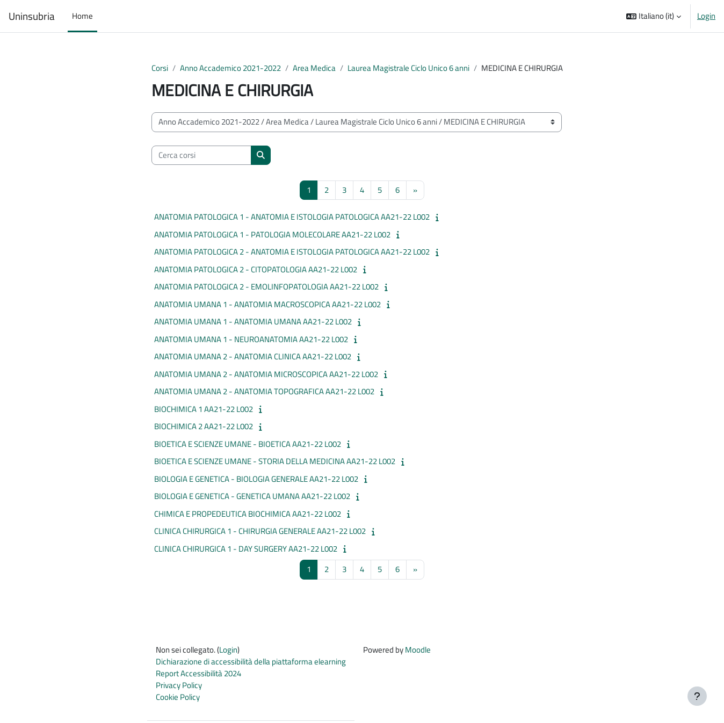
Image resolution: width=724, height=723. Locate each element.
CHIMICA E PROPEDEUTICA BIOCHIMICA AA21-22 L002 (247, 514)
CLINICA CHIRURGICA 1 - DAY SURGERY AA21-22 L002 (245, 549)
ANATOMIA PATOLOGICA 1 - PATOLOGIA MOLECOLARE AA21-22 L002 (272, 235)
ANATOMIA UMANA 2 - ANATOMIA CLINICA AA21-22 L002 (252, 357)
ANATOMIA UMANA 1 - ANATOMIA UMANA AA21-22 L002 (253, 322)
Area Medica (314, 68)
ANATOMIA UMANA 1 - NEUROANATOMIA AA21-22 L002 (251, 340)
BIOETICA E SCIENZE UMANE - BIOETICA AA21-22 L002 (247, 444)
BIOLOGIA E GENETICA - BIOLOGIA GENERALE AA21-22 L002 (256, 479)
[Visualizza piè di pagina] (697, 696)
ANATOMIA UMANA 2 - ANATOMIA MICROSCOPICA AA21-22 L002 (266, 374)
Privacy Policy (179, 687)
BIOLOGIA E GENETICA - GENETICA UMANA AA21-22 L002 (252, 496)
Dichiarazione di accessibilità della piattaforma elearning (251, 662)
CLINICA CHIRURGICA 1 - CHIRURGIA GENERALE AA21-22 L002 (260, 531)
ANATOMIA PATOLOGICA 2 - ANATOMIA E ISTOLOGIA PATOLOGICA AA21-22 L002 (292, 252)
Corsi (159, 68)
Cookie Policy (178, 698)
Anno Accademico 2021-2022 (230, 68)
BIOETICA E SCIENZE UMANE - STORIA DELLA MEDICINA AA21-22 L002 (274, 462)
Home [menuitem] (82, 16)
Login (706, 16)
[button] (653, 16)
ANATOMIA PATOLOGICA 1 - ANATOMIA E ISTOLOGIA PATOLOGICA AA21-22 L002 (292, 217)
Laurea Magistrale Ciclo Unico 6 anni (408, 68)
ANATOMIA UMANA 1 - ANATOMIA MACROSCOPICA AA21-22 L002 (267, 305)
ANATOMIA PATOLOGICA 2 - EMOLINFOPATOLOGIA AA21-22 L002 (266, 287)
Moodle (418, 650)
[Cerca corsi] (201, 155)
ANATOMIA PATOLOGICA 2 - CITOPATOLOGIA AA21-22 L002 (255, 270)
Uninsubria (32, 16)
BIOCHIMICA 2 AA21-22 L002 (203, 427)
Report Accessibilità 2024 (198, 674)
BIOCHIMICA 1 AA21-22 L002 (203, 409)
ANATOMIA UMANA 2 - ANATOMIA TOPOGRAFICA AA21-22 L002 (264, 392)
